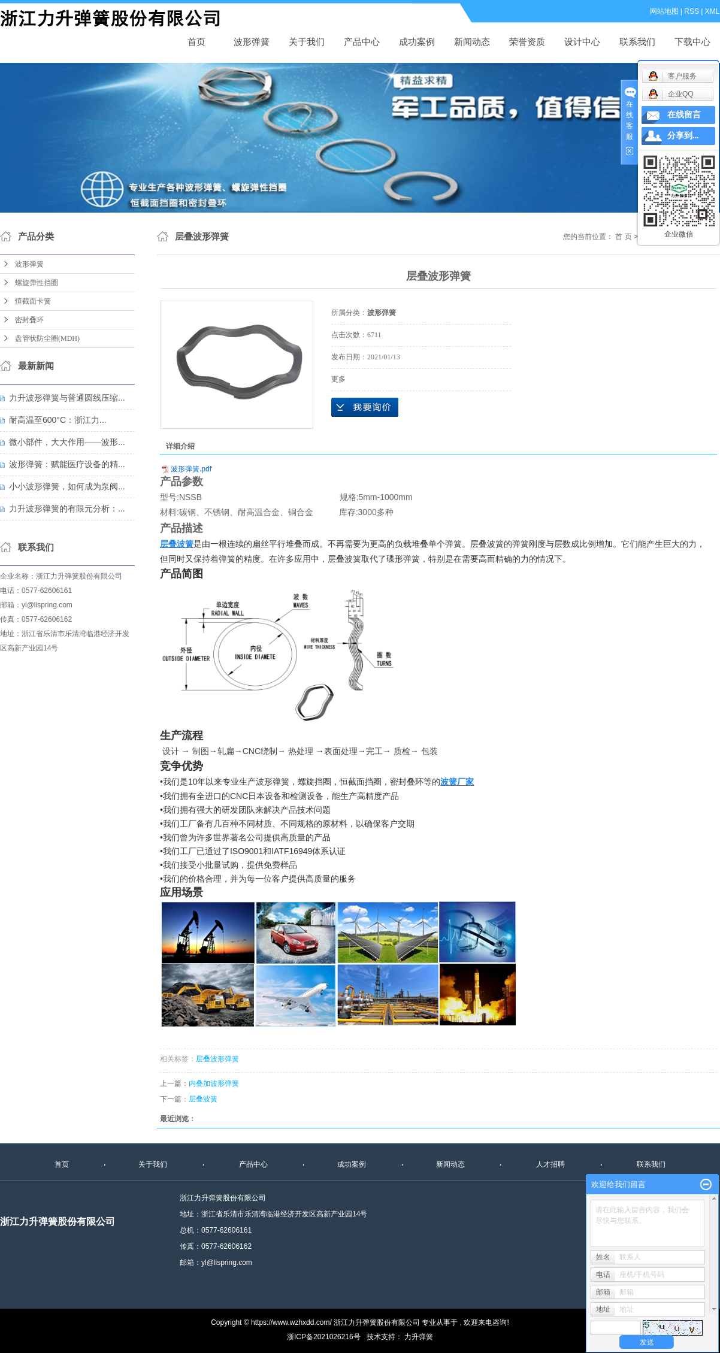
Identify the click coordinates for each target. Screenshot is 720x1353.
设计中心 (582, 42)
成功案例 (417, 42)
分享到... (683, 135)
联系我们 (637, 42)
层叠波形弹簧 (217, 1059)
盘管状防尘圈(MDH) (47, 338)
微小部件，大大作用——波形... (67, 442)
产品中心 (362, 42)
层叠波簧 (203, 1099)
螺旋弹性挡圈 (36, 283)
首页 (196, 42)
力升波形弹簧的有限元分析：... (67, 508)
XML (712, 11)
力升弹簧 (418, 1337)
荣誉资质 (527, 42)
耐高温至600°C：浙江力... (58, 420)
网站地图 (664, 11)
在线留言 (684, 114)
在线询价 (364, 407)
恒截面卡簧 (33, 301)
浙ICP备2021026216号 (324, 1337)
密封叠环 (29, 320)
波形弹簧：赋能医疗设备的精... (67, 464)
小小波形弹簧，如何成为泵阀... (67, 486)
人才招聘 (550, 1164)
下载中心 (692, 42)
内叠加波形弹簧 (214, 1083)
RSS (692, 11)
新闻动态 (472, 42)
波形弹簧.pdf (191, 469)
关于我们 (307, 42)
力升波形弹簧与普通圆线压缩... (67, 397)
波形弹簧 (252, 42)
